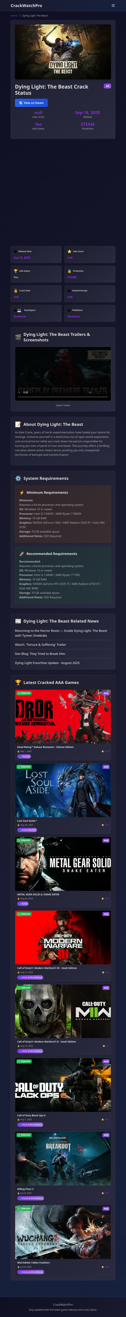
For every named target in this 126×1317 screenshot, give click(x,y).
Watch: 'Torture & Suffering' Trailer (40, 645)
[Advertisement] (63, 168)
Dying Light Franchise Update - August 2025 (47, 663)
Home (14, 15)
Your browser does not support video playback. (63, 374)
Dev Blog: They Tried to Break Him (40, 654)
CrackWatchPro (26, 5)
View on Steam (31, 103)
